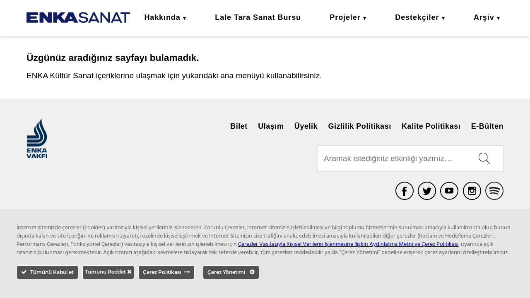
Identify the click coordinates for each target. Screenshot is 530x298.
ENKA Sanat (78, 17)
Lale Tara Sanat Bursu (258, 17)
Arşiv (484, 17)
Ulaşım (271, 126)
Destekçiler (417, 17)
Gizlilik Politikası (359, 126)
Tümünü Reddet (108, 272)
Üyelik (306, 126)
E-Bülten (487, 126)
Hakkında (162, 17)
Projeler (345, 17)
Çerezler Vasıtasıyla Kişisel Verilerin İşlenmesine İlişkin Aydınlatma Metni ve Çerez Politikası (348, 244)
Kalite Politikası (431, 126)
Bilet (239, 126)
